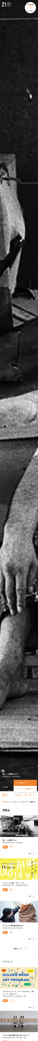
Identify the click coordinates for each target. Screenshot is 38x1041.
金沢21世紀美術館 (5, 795)
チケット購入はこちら (22, 782)
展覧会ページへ (18, 948)
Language (18, 795)
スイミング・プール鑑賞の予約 (24, 789)
